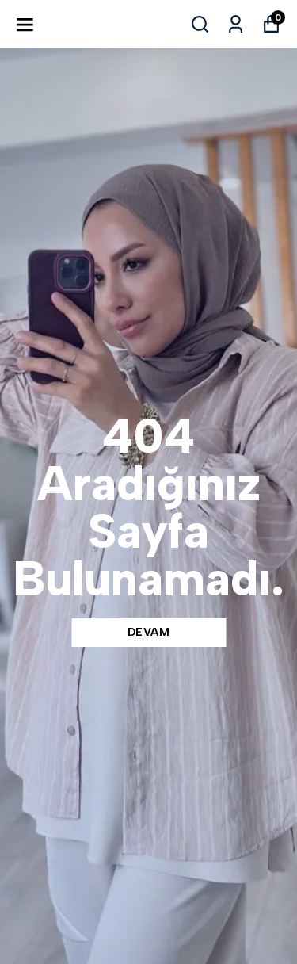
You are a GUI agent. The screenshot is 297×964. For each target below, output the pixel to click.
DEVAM (149, 632)
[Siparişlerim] (236, 24)
